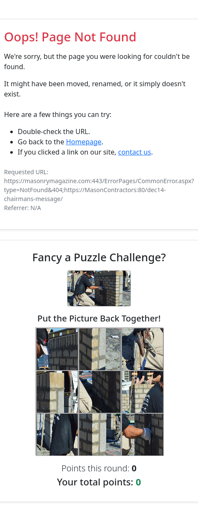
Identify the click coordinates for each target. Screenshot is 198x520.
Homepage (84, 141)
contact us (134, 152)
